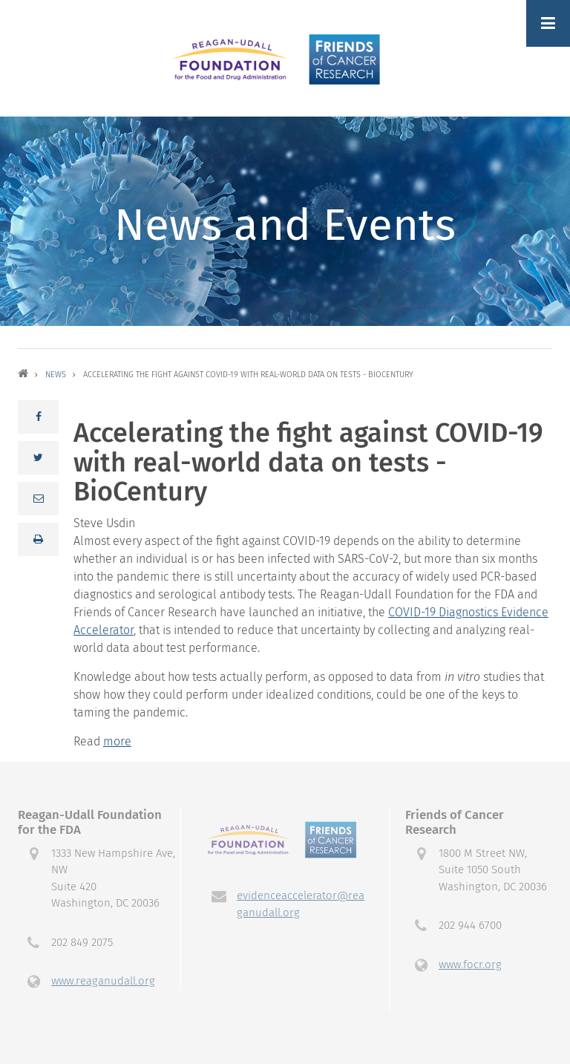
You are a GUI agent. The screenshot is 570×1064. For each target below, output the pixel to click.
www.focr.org (470, 964)
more (117, 741)
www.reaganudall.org (103, 981)
